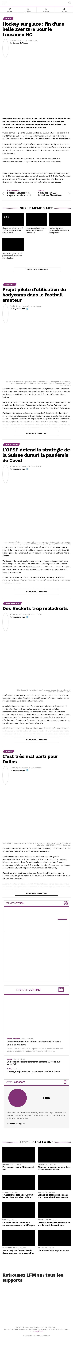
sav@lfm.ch (39, 1332)
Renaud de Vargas (20, 43)
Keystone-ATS (19, 310)
